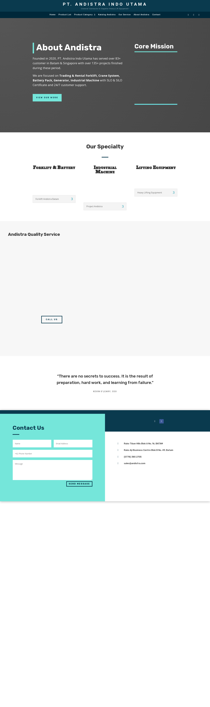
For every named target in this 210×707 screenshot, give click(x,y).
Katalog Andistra (107, 14)
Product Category (83, 14)
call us (52, 319)
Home (53, 14)
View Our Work (47, 97)
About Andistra (141, 14)
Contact (156, 14)
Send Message (79, 484)
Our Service (125, 14)
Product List (65, 14)
